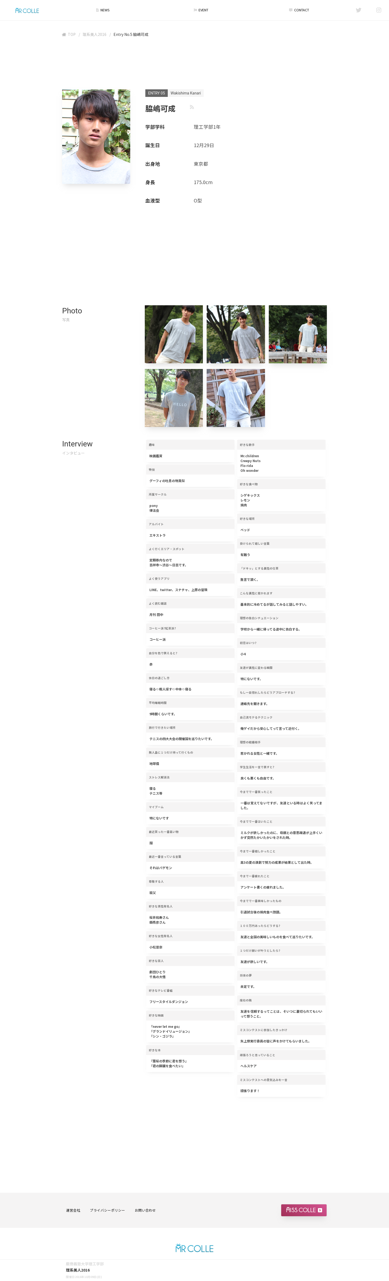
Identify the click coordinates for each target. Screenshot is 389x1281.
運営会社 (73, 1210)
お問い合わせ (145, 1210)
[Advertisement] (194, 64)
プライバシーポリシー (107, 1210)
